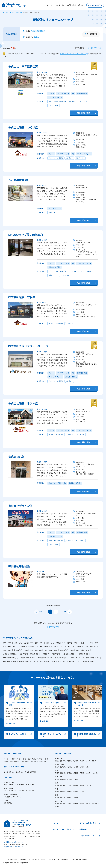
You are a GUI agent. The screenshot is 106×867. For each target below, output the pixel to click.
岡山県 (69, 791)
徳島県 (57, 797)
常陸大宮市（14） (41, 650)
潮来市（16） (18, 650)
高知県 (75, 797)
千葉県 (82, 773)
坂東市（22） (74, 650)
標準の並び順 (79, 48)
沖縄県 (57, 806)
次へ (67, 612)
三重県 (75, 779)
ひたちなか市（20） (90, 647)
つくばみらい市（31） (69, 654)
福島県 (94, 761)
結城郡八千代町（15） (41, 661)
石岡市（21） (50, 643)
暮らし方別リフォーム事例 (14, 767)
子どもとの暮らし (31, 772)
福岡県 (57, 804)
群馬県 (69, 773)
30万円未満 (8, 797)
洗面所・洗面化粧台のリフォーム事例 (16, 761)
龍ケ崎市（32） (72, 643)
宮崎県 (88, 804)
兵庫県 (75, 785)
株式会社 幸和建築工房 (23, 66)
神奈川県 (95, 773)
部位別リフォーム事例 (12, 754)
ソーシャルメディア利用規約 (57, 859)
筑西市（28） (64, 650)
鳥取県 (57, 791)
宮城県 (75, 761)
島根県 (63, 791)
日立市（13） (18, 643)
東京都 (88, 773)
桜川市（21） (24, 654)
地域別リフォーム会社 (63, 754)
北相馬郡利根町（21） (88, 661)
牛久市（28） (65, 647)
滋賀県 (57, 785)
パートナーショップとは (52, 5)
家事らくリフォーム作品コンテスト (73, 54)
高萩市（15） (21, 647)
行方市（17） (45, 654)
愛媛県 (69, 797)
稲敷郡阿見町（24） (10, 661)
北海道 (57, 761)
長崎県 (69, 804)
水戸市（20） (7, 643)
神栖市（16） (34, 654)
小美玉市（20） (84, 654)
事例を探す (81, 5)
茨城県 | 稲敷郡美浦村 (39, 31)
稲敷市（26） (85, 650)
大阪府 (69, 785)
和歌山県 (88, 785)
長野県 (88, 767)
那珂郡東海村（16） (61, 658)
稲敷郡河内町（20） (25, 661)
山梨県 (82, 767)
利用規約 (23, 859)
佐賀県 (63, 804)
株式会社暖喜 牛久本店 (23, 403)
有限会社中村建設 (19, 566)
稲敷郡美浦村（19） (93, 658)
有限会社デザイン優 (20, 506)
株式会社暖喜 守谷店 (21, 297)
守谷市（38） (28, 650)
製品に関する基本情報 (78, 859)
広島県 (75, 791)
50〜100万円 (8, 784)
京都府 (63, 785)
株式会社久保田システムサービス (28, 346)
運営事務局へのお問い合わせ (13, 842)
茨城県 (57, 773)
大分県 (82, 804)
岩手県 (69, 761)
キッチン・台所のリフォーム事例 (15, 759)
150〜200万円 (30, 784)
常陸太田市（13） (9, 647)
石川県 (69, 767)
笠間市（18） (44, 647)
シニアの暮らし (9, 772)
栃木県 (63, 773)
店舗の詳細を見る (83, 113)
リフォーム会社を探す (68, 5)
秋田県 (82, 761)
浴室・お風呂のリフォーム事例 (38, 759)
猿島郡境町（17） (73, 661)
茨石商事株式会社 (19, 180)
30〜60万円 (17, 797)
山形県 (88, 761)
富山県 (63, 767)
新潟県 (57, 767)
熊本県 (75, 804)
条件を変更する (92, 34)
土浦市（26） (28, 643)
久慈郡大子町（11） (77, 658)
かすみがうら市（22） (10, 654)
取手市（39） (55, 647)
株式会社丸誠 (16, 456)
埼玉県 (75, 773)
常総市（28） (94, 643)
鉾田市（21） (56, 654)
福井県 (75, 767)
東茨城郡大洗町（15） (28, 658)
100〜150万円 (19, 784)
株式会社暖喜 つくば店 (23, 127)
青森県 (63, 761)
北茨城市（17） (33, 647)
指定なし (37, 37)
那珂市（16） (53, 650)
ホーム (55, 823)
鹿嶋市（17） (7, 650)
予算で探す (8, 777)
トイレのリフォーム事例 (38, 761)
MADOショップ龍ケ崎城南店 (25, 234)
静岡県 (63, 779)
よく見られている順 (94, 48)
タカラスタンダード (8, 859)
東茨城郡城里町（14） (45, 658)
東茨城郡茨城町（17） (10, 658)
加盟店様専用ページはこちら (13, 847)
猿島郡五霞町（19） (58, 661)
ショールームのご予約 (95, 5)
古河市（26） (39, 643)
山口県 (82, 791)
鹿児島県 (95, 804)
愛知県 (69, 779)
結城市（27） (60, 643)
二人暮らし (20, 772)
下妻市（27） (83, 643)
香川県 (63, 797)
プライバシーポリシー (36, 859)
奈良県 (82, 785)
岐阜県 (57, 779)
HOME (6, 13)
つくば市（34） (77, 647)
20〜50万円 (8, 803)
